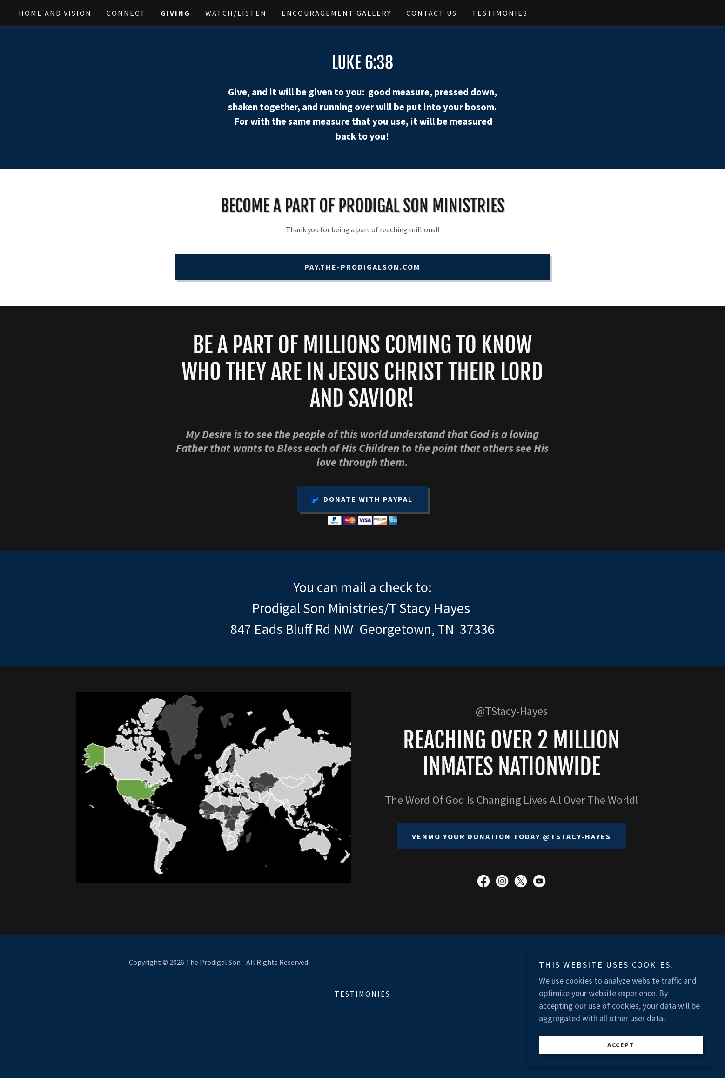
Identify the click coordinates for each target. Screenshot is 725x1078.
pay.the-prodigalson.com (362, 266)
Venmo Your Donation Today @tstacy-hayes (511, 836)
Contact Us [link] (431, 13)
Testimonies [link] (500, 13)
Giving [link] (175, 13)
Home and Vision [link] (55, 13)
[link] (483, 881)
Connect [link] (126, 13)
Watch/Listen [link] (236, 13)
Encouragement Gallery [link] (336, 13)
